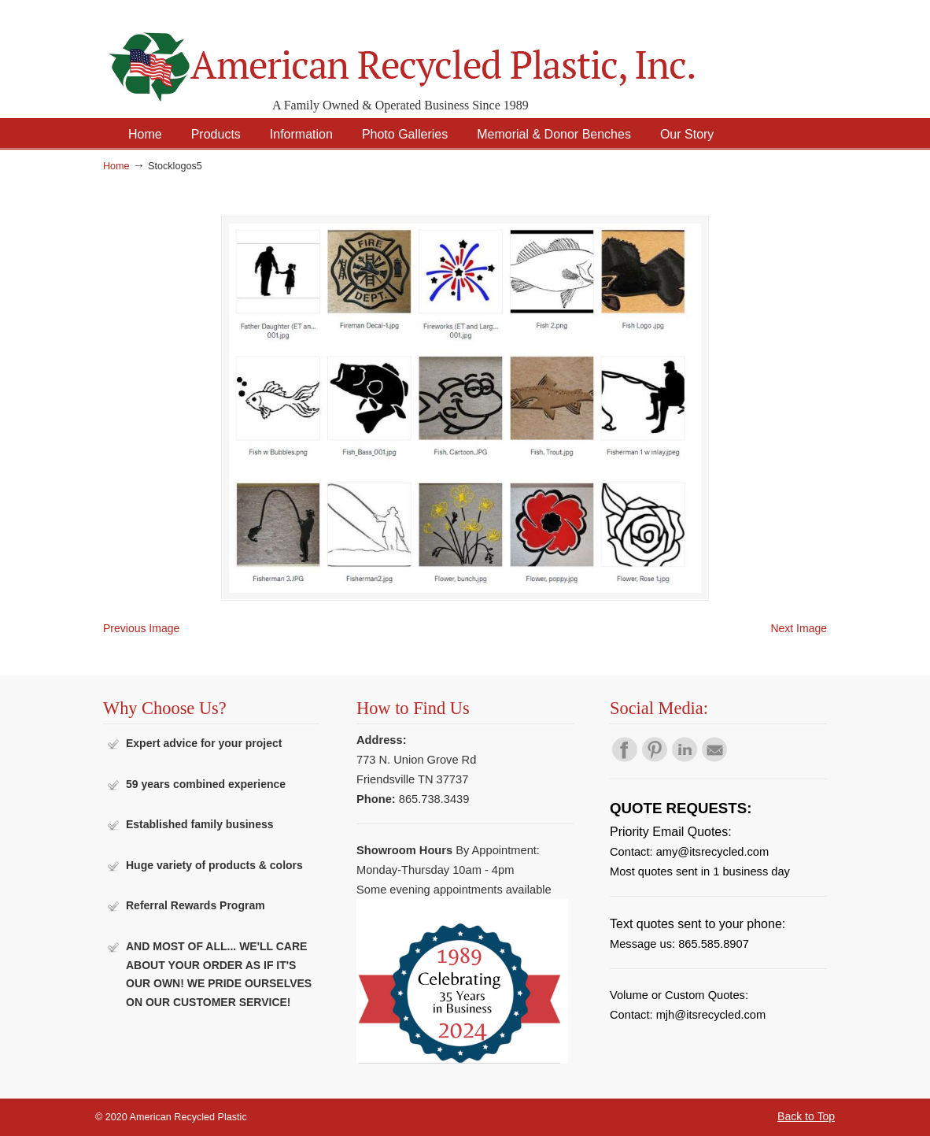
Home (116, 166)
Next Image (798, 628)
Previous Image (141, 628)
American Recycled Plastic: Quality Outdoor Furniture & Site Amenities (441, 55)
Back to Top (806, 1116)
